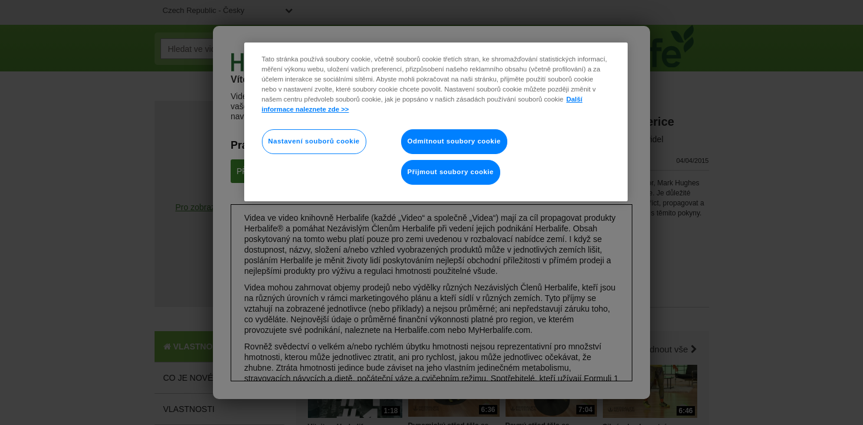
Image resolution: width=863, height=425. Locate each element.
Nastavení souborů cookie (314, 141)
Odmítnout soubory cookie (454, 141)
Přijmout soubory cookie (451, 171)
